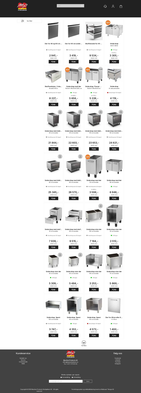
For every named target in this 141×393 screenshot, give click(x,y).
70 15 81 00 (73, 364)
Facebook (118, 358)
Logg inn (113, 6)
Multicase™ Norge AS (107, 389)
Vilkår (23, 363)
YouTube (117, 362)
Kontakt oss (23, 358)
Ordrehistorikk (23, 362)
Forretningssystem (77, 389)
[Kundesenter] (105, 6)
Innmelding (66, 377)
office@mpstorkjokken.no (70, 362)
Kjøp (53, 61)
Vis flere (83, 345)
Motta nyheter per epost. (70, 375)
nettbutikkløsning (90, 389)
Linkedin (117, 360)
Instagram (118, 363)
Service (23, 360)
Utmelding (77, 377)
